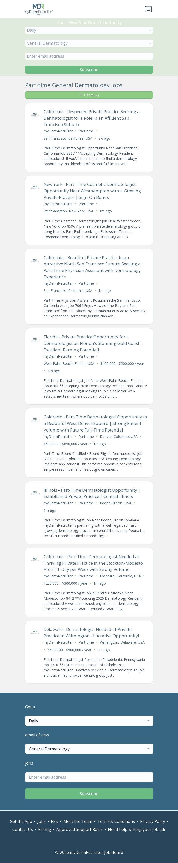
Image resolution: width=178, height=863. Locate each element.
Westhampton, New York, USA (68, 211)
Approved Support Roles (79, 829)
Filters (89, 95)
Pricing (44, 829)
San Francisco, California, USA (68, 138)
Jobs (41, 821)
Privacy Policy (152, 821)
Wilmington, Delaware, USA (122, 642)
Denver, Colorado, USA (119, 436)
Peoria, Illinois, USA (115, 503)
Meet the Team (77, 821)
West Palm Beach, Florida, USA (69, 363)
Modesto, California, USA (120, 576)
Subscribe (89, 69)
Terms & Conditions (116, 821)
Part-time (86, 131)
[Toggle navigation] (148, 9)
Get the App (21, 821)
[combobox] (89, 30)
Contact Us (22, 829)
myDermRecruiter (58, 131)
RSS (54, 821)
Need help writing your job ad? (137, 829)
